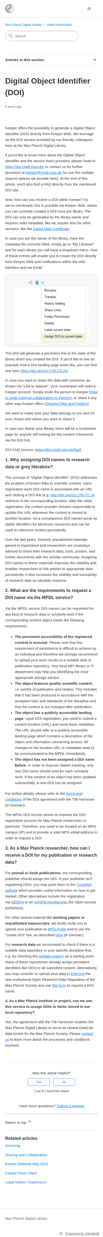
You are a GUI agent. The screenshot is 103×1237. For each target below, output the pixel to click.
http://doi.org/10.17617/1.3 (72, 494)
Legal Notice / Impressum (25, 1181)
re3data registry (51, 955)
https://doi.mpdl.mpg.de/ (24, 167)
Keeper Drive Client (21, 1172)
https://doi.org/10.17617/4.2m (44, 370)
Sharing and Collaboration (26, 1154)
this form (59, 985)
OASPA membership (50, 901)
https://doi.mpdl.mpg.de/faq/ (57, 449)
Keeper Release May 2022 (26, 1163)
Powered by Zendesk (82, 1233)
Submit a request (70, 1105)
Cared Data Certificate (51, 229)
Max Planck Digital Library (23, 25)
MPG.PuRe (57, 928)
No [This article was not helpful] (64, 1081)
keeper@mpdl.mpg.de (44, 172)
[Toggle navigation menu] (89, 9)
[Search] (41, 36)
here (59, 934)
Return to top (18, 1121)
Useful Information (59, 25)
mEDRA (17, 901)
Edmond (78, 973)
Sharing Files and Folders (66, 403)
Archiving (12, 1145)
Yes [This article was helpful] (38, 1081)
